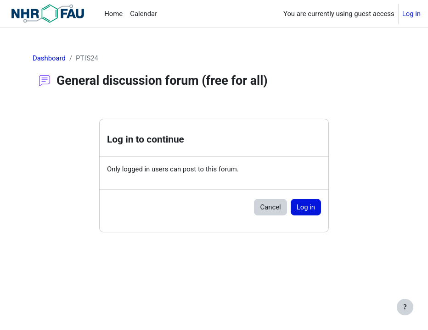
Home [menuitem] (113, 14)
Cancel (270, 207)
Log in (411, 14)
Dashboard (49, 58)
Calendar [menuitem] (143, 14)
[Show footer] (405, 307)
